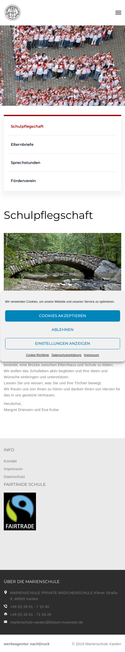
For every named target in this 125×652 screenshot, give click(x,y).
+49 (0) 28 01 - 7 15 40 (29, 606)
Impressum (91, 355)
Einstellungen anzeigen (62, 343)
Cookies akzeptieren (62, 315)
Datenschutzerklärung (66, 355)
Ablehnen (63, 329)
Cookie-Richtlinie (37, 355)
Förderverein (23, 180)
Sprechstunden (25, 162)
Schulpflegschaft (27, 126)
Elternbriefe (22, 144)
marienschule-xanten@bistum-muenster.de (46, 622)
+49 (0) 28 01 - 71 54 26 (30, 614)
